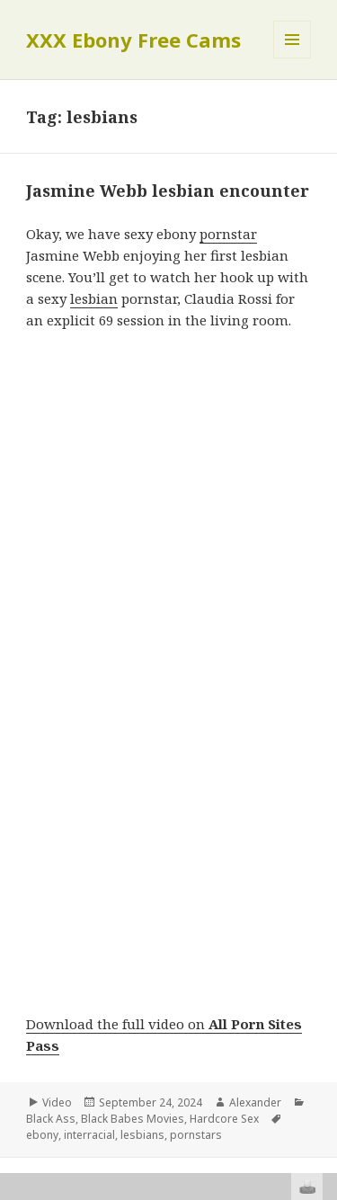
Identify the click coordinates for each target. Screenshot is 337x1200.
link (321, 919)
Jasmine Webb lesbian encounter (167, 190)
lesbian (94, 298)
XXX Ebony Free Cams (133, 39)
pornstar (228, 234)
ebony (42, 1134)
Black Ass (50, 1118)
